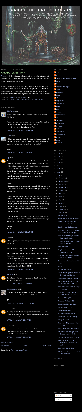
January (62, 212)
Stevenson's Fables (65, 307)
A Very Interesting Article (66, 313)
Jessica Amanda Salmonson (68, 227)
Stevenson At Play (64, 310)
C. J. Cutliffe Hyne (64, 298)
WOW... (61, 266)
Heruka (57, 106)
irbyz (8, 158)
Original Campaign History (33, 99)
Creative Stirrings (64, 247)
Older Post (47, 346)
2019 (59, 153)
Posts (59, 396)
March (61, 206)
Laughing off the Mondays (67, 304)
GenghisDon (59, 101)
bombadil (58, 137)
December (62, 178)
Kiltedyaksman (60, 115)
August (61, 190)
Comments (60, 400)
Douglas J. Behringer (62, 87)
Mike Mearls (59, 120)
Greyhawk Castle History (66, 348)
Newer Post (5, 346)
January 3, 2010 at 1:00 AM (19, 284)
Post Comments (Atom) (19, 350)
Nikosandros (59, 123)
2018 (59, 156)
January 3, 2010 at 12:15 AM (20, 232)
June (60, 197)
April (60, 203)
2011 (59, 172)
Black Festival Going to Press (68, 218)
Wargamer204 (60, 134)
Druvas (57, 89)
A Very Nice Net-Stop (65, 269)
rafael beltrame (60, 143)
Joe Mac (58, 112)
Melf (56, 118)
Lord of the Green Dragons (41, 10)
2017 (59, 159)
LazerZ (9, 308)
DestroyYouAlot (12, 289)
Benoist (57, 81)
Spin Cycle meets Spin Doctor (68, 328)
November (62, 181)
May (60, 200)
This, (3, 76)
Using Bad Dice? (64, 320)
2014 (59, 166)
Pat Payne (58, 126)
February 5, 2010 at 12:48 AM (20, 303)
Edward (57, 95)
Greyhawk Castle (14, 99)
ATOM (57, 73)
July (60, 194)
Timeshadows (60, 132)
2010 (59, 175)
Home (26, 346)
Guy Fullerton (59, 103)
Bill (56, 84)
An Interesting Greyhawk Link (68, 337)
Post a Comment (7, 342)
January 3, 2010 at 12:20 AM (20, 269)
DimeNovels (62, 215)
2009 (59, 358)
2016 (59, 162)
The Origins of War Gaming (67, 317)
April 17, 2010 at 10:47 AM (19, 320)
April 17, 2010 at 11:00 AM (19, 337)
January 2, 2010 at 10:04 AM (20, 130)
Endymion (58, 98)
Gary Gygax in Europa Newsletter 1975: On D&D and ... (68, 342)
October (62, 184)
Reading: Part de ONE (66, 301)
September (63, 187)
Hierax (57, 109)
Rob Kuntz (10, 274)
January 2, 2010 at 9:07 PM (19, 152)
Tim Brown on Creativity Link (68, 278)
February (62, 209)
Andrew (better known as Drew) (66, 78)
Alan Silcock (59, 75)
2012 (59, 169)
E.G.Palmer (11, 111)
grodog (9, 136)
